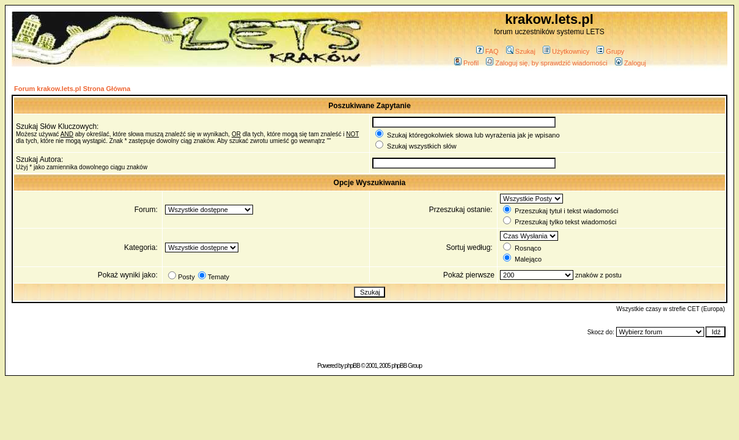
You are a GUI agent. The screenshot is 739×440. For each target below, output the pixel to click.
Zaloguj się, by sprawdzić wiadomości (546, 63)
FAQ (487, 51)
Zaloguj (630, 63)
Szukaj (520, 51)
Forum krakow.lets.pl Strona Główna (72, 88)
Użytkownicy (566, 51)
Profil (466, 63)
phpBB (352, 365)
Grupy (610, 51)
